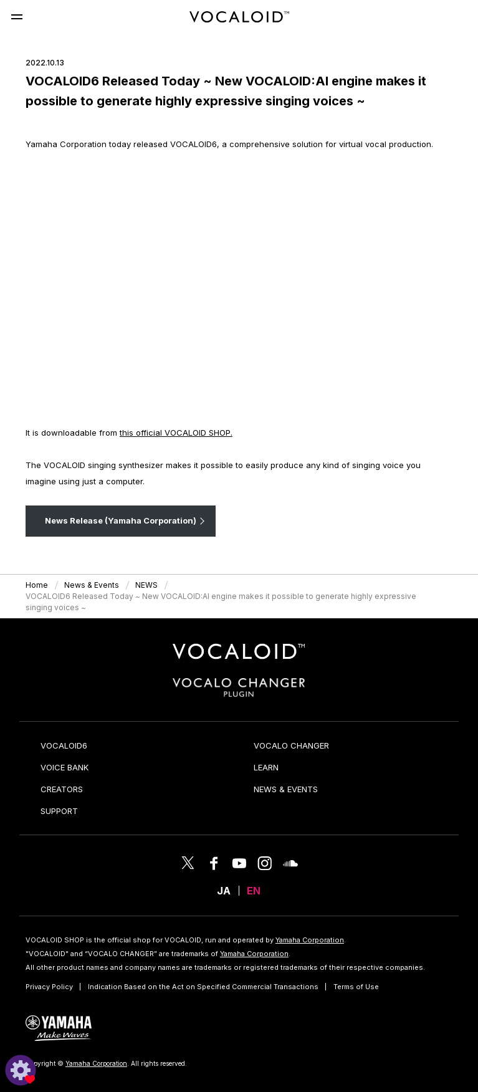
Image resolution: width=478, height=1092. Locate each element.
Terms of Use (356, 986)
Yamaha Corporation (309, 940)
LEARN (266, 767)
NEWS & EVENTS (286, 789)
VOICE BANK (64, 767)
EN (254, 890)
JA (224, 890)
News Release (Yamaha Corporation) (120, 520)
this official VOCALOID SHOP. (176, 433)
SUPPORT (59, 811)
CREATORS (62, 789)
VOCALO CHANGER (291, 745)
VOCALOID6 (64, 745)
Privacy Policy (49, 986)
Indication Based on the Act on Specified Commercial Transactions (203, 986)
